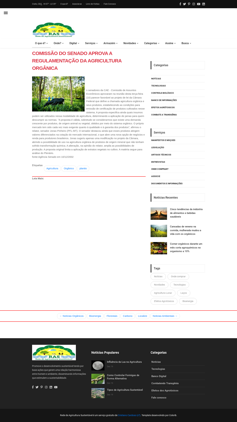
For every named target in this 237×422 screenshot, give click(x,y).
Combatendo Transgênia (165, 383)
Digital (73, 43)
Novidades (129, 43)
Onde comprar (178, 276)
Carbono (127, 315)
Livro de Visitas (92, 4)
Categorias (150, 43)
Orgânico (69, 168)
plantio (83, 168)
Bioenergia (188, 301)
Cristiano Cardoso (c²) (129, 415)
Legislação (157, 147)
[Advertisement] (89, 214)
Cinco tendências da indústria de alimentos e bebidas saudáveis (186, 213)
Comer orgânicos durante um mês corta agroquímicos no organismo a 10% (186, 247)
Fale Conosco (110, 4)
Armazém (109, 43)
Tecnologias (158, 85)
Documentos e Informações (167, 183)
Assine (169, 43)
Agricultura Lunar (163, 293)
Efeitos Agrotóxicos (164, 301)
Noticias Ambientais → (165, 315)
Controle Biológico (162, 93)
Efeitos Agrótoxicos (163, 107)
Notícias (156, 78)
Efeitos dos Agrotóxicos (164, 390)
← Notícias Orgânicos (72, 315)
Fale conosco (158, 397)
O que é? (64, 4)
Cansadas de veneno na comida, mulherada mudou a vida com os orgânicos (185, 230)
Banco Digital (158, 376)
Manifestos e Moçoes (163, 140)
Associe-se (77, 4)
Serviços (90, 43)
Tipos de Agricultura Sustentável (125, 389)
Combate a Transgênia (164, 114)
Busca (185, 43)
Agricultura (52, 168)
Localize (142, 315)
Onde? (57, 43)
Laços (184, 293)
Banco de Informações (164, 100)
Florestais (112, 315)
